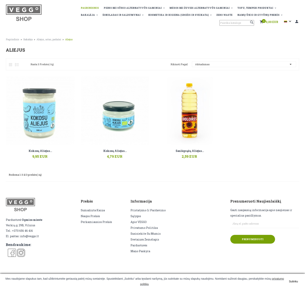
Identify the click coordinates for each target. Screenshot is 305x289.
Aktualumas (244, 64)
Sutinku (293, 281)
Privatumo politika (144, 228)
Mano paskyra (140, 251)
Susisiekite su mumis (146, 233)
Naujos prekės (90, 216)
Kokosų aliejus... (40, 151)
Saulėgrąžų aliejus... (190, 151)
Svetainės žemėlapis (145, 239)
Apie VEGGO (139, 222)
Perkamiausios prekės (96, 222)
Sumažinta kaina (93, 210)
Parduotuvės (139, 245)
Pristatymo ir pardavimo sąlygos (148, 213)
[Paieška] (236, 23)
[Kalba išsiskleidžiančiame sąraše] (288, 21)
